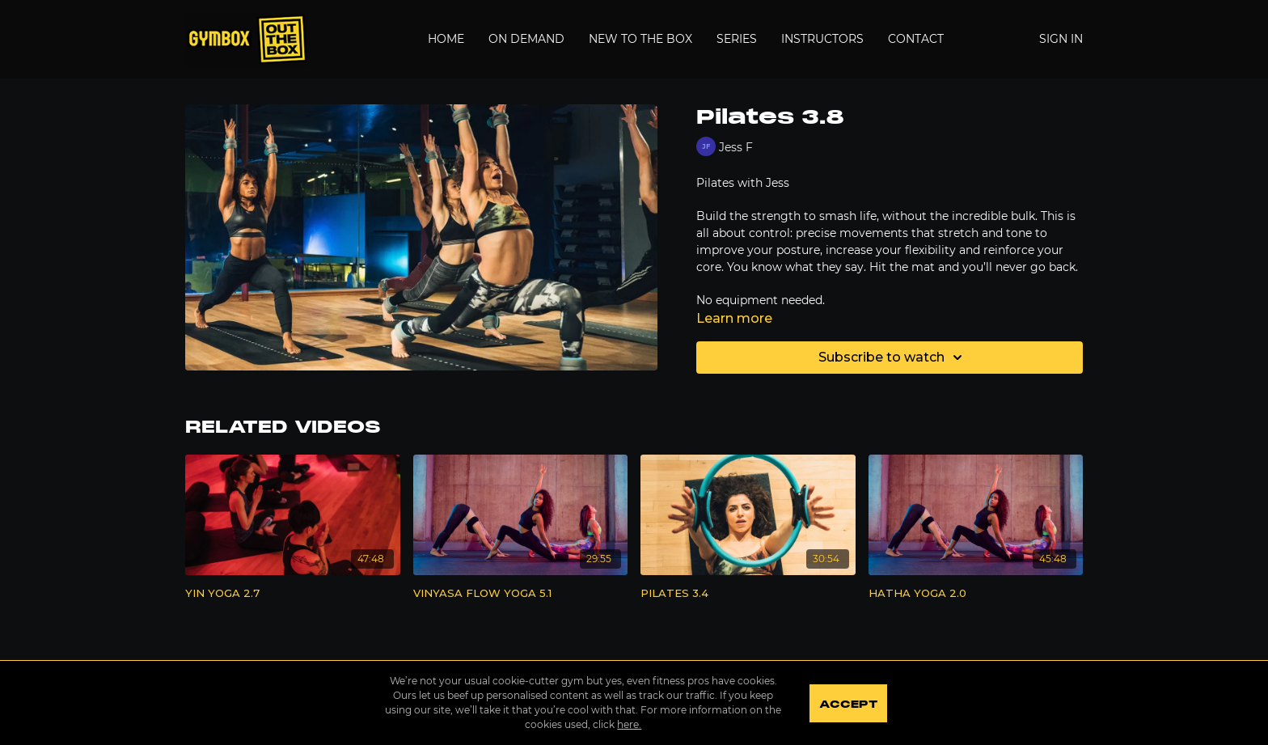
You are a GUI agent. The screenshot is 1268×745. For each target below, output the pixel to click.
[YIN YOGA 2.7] (292, 594)
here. (629, 724)
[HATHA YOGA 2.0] (976, 594)
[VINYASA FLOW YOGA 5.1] (520, 594)
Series (736, 39)
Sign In (1061, 39)
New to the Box (640, 39)
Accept (848, 704)
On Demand (526, 39)
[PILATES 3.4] (748, 594)
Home (446, 39)
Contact (916, 39)
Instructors (822, 39)
